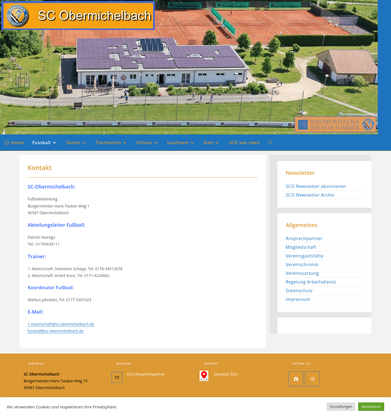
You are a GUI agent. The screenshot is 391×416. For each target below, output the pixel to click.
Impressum (298, 299)
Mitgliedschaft (301, 247)
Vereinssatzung (302, 273)
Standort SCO (226, 374)
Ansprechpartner (304, 238)
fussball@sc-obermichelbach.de (56, 330)
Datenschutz (299, 291)
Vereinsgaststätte (304, 256)
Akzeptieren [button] (371, 406)
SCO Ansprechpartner (146, 374)
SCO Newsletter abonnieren (316, 186)
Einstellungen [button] (341, 406)
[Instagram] (312, 378)
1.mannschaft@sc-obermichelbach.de (61, 324)
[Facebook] (295, 378)
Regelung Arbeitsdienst (311, 282)
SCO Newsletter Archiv (310, 195)
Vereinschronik (302, 264)
